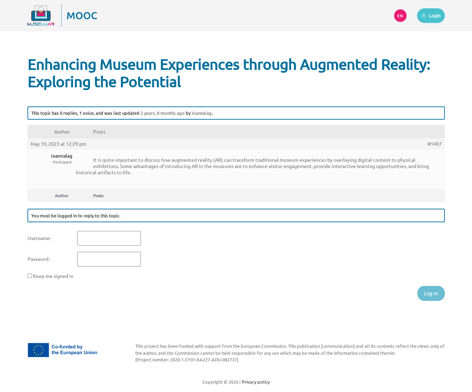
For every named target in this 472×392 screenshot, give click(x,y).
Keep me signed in (53, 276)
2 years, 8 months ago (163, 113)
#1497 (434, 144)
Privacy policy (256, 382)
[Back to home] (62, 16)
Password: (38, 259)
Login (431, 15)
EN (400, 15)
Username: (39, 238)
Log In (431, 293)
